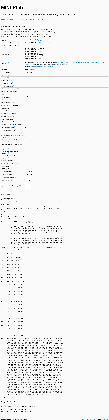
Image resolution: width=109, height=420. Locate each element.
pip (39, 40)
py (41, 40)
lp (30, 40)
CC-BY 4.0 (105, 419)
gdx (40, 42)
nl (35, 40)
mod (33, 40)
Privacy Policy (91, 419)
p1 (37, 42)
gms (29, 40)
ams (26, 40)
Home (3, 20)
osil (37, 40)
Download (32, 20)
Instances (10, 20)
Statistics (41, 20)
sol (42, 42)
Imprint (84, 419)
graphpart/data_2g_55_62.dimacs (43, 66)
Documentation (21, 20)
